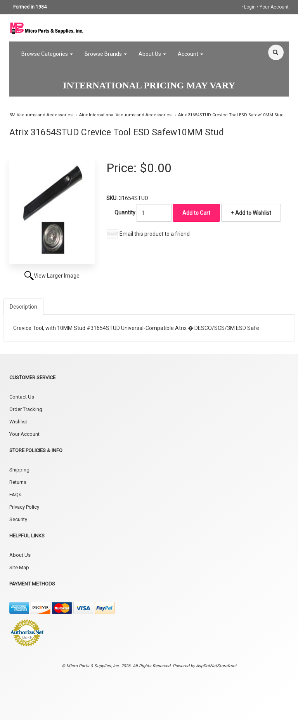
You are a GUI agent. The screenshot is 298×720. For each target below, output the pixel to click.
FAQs (15, 494)
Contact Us (21, 397)
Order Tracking (25, 409)
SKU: (112, 198)
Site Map (19, 567)
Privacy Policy (24, 507)
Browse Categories (47, 54)
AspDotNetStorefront (216, 665)
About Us (152, 54)
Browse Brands (106, 54)
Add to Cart (196, 213)
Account (190, 54)
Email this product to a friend (155, 234)
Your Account (274, 7)
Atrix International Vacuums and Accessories (125, 114)
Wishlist (18, 422)
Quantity (124, 212)
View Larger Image (57, 276)
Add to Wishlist (252, 213)
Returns (17, 482)
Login (250, 7)
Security (18, 519)
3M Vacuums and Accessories (41, 114)
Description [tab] (23, 307)
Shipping (19, 470)
